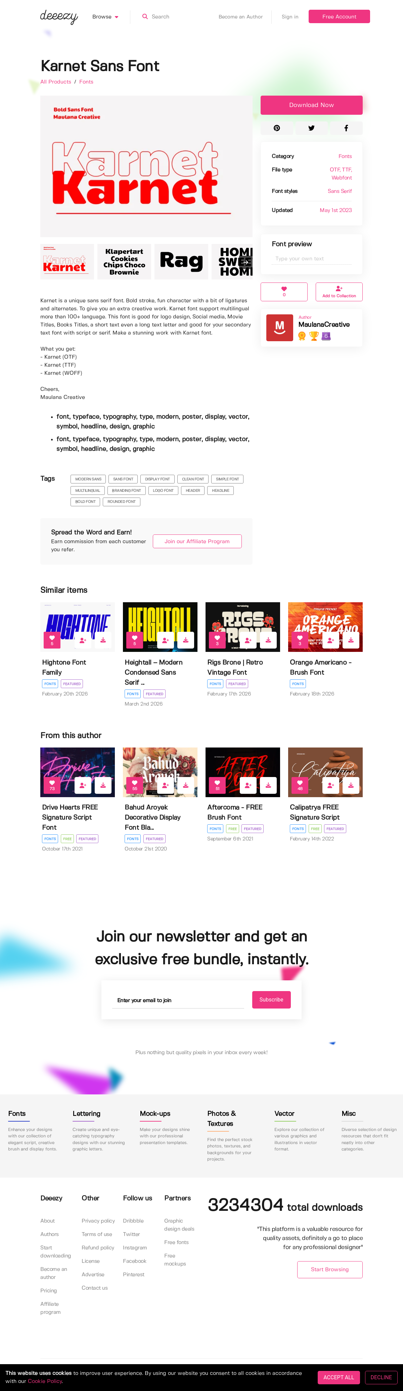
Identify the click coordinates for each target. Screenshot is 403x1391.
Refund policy (98, 1247)
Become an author (53, 1273)
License (91, 1261)
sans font (123, 479)
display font (157, 479)
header (193, 491)
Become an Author (245, 17)
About (47, 1221)
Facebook (134, 1261)
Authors (49, 1234)
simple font (227, 479)
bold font (85, 502)
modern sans (88, 479)
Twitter (131, 1234)
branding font (126, 491)
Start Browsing (330, 1270)
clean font (193, 479)
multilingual (87, 491)
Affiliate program (50, 1308)
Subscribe (269, 999)
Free (67, 839)
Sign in (290, 17)
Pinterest (133, 1274)
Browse (111, 17)
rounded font (121, 502)
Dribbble (133, 1221)
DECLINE (381, 1377)
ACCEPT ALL (338, 1377)
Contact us (94, 1288)
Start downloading (55, 1251)
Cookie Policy (45, 1381)
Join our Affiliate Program (195, 541)
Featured (72, 684)
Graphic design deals (179, 1225)
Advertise (93, 1274)
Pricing (48, 1290)
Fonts (86, 82)
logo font (163, 491)
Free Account (339, 16)
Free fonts (176, 1242)
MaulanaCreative (324, 325)
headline (220, 491)
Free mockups (175, 1260)
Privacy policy (98, 1221)
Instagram (135, 1247)
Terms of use (97, 1234)
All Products (56, 82)
